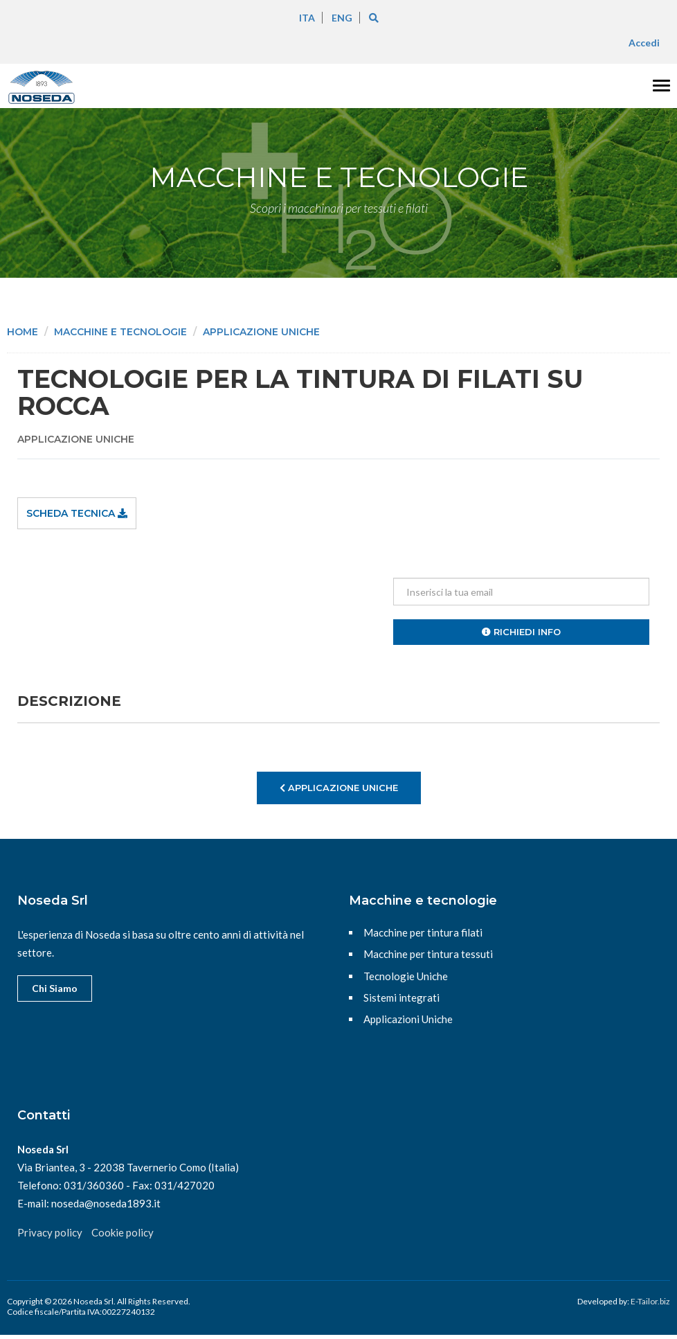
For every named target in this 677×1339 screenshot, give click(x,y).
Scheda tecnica (76, 513)
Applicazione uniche (261, 332)
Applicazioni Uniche (408, 1019)
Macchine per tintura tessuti (428, 954)
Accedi (644, 42)
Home (22, 332)
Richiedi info (521, 631)
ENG (342, 18)
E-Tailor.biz (650, 1301)
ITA (307, 18)
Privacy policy (49, 1232)
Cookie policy (122, 1232)
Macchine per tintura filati (422, 932)
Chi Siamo (55, 988)
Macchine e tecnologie (120, 332)
